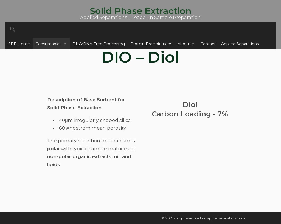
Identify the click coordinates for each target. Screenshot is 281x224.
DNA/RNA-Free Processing (98, 43)
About (186, 43)
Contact (208, 43)
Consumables (51, 43)
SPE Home (19, 43)
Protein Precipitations (151, 43)
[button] (140, 30)
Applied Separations (240, 43)
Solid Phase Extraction (140, 10)
